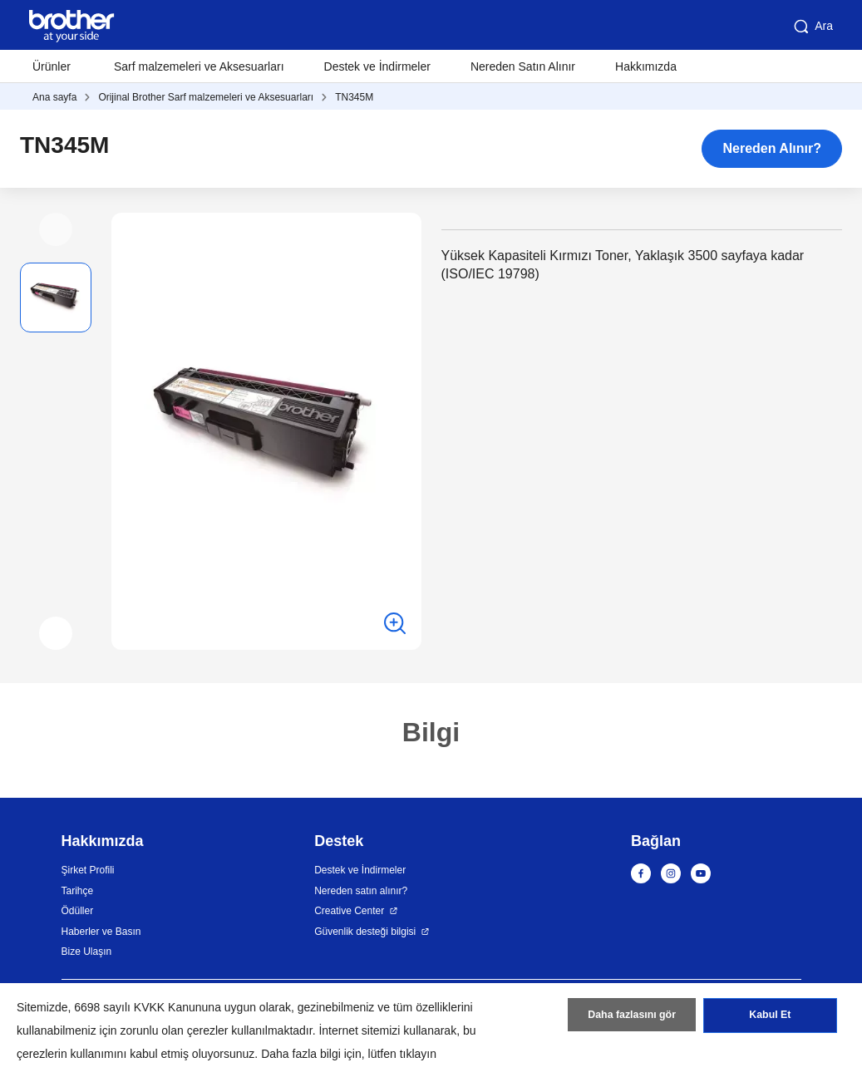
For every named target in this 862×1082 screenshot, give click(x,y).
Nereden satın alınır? (360, 891)
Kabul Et (770, 1018)
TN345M (354, 97)
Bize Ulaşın (87, 951)
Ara (812, 27)
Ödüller (78, 911)
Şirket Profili (88, 870)
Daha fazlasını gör (632, 1018)
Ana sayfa (54, 97)
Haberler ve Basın (101, 931)
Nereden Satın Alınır (522, 66)
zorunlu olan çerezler (175, 1030)
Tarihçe (78, 891)
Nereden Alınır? (771, 148)
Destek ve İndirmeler (377, 66)
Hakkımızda (646, 66)
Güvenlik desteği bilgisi (365, 931)
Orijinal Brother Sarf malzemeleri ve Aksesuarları (205, 97)
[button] (55, 229)
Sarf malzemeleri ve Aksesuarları (199, 66)
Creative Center (349, 911)
